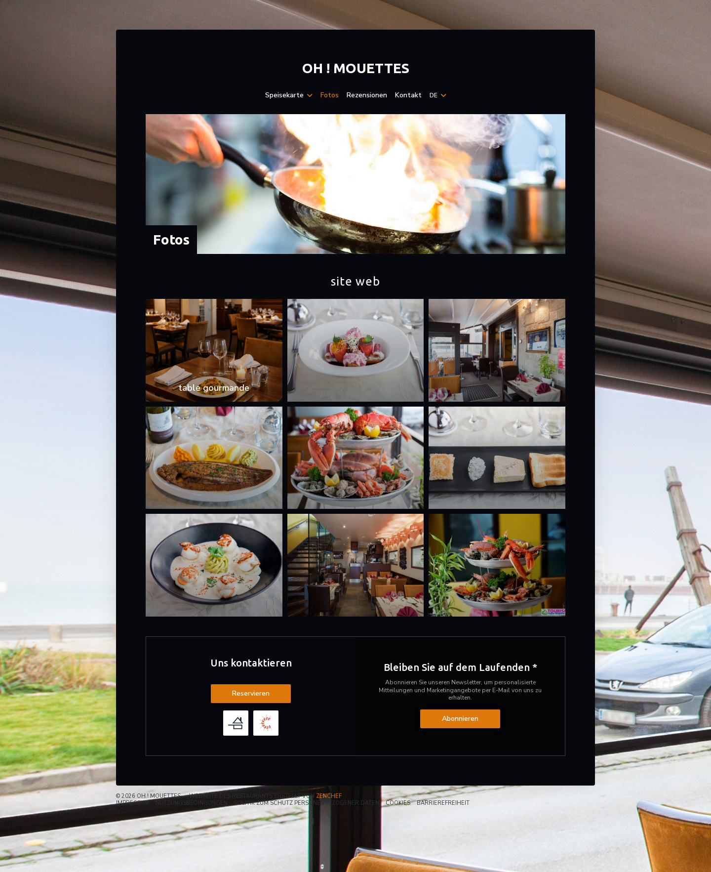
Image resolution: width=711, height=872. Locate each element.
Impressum (132, 803)
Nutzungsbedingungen (192, 803)
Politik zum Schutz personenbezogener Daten (306, 803)
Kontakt (408, 95)
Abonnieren (460, 718)
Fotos (329, 95)
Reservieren (251, 693)
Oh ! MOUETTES (355, 68)
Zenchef (329, 796)
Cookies (398, 803)
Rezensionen (367, 95)
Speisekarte (289, 95)
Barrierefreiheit (443, 803)
